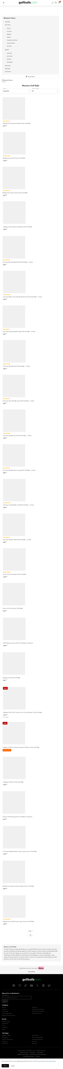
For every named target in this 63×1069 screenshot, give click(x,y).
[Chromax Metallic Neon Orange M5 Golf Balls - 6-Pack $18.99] (30, 459)
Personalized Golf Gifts (37, 1039)
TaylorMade (4, 1027)
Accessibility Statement (28, 1056)
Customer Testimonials (7, 1039)
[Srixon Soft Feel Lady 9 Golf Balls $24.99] (30, 598)
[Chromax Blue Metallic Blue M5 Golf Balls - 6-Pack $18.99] (30, 251)
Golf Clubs (34, 1041)
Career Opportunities (7, 1013)
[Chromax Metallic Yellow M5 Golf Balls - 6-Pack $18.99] (30, 529)
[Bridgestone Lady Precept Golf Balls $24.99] (30, 147)
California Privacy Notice (23, 1054)
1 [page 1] (30, 935)
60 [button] (33, 91)
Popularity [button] (6, 91)
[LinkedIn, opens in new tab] (43, 985)
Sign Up (5, 1001)
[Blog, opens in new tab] (49, 985)
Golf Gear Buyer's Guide (38, 1009)
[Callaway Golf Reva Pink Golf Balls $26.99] (30, 772)
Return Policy (40, 1052)
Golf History (4, 1041)
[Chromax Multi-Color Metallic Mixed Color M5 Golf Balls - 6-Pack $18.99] (30, 286)
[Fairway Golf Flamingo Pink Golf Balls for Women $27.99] (30, 806)
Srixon (3, 1025)
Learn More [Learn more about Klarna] (31, 971)
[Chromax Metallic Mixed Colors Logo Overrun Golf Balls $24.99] (30, 841)
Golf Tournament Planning (38, 1011)
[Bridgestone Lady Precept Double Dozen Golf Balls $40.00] (30, 876)
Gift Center (34, 1007)
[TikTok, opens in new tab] (26, 985)
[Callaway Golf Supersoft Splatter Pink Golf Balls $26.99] (30, 216)
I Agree (5, 1066)
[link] (55, 2)
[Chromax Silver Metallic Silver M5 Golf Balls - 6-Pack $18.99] (30, 390)
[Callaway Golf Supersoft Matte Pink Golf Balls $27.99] (30, 112)
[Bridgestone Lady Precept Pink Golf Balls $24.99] (30, 182)
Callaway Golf (5, 1023)
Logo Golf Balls (35, 1035)
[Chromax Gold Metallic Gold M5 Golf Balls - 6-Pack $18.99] (30, 494)
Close (12, 1066)
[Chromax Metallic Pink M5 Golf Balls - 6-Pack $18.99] (30, 355)
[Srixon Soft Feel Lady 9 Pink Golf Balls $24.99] (30, 563)
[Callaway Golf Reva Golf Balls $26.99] (30, 667)
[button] (30, 21)
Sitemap (38, 1056)
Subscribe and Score (37, 1013)
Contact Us (4, 1009)
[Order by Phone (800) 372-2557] (52, 3)
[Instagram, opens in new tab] (20, 985)
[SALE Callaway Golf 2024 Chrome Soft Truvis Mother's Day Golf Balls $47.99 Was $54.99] (30, 702)
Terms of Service (24, 1052)
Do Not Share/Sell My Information (38, 1054)
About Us (4, 1007)
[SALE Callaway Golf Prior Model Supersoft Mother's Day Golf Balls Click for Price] (30, 737)
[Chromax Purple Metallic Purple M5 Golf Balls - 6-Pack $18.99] (30, 320)
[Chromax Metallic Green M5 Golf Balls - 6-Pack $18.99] (30, 424)
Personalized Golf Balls (37, 1037)
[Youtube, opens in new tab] (31, 985)
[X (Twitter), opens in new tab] (37, 985)
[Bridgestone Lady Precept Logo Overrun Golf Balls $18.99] (30, 910)
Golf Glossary (5, 1037)
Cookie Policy (52, 1061)
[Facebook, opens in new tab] (14, 985)
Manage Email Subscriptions (8, 1015)
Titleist (3, 1029)
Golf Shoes (34, 1043)
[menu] (3, 2)
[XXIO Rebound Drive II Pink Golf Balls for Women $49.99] (30, 633)
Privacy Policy (41, 1061)
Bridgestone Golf (6, 1021)
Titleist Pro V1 (5, 1043)
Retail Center (5, 1011)
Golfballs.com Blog (6, 1035)
